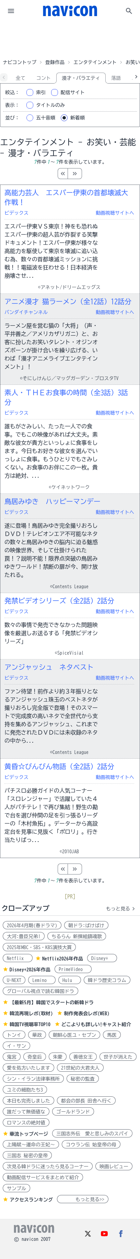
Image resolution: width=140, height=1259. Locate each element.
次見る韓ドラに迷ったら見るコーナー (48, 1166)
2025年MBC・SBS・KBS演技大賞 (39, 947)
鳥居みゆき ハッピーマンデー (52, 501)
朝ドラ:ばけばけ (86, 925)
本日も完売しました (28, 1100)
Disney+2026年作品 (30, 969)
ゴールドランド (73, 1111)
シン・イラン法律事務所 (33, 1079)
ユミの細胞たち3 (25, 1089)
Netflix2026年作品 (62, 958)
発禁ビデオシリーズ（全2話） (59, 600)
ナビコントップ (19, 62)
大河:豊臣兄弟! (23, 936)
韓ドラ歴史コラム (107, 980)
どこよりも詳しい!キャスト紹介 (96, 1024)
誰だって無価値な (26, 1111)
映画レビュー (114, 1166)
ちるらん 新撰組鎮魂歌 (76, 936)
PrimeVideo (73, 969)
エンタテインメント (95, 62)
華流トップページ (29, 1134)
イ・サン (16, 1046)
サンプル (16, 1188)
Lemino (41, 980)
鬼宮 (11, 1057)
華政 (37, 1035)
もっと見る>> (82, 1199)
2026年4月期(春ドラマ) (32, 925)
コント (43, 78)
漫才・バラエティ (81, 78)
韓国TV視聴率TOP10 (30, 1024)
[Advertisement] (70, 39)
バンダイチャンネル (26, 312)
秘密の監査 (83, 1079)
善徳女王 (83, 1057)
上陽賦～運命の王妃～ (31, 1144)
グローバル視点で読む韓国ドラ (40, 991)
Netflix (17, 958)
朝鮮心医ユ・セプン (74, 1035)
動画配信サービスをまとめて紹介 (43, 1177)
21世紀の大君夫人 (80, 1068)
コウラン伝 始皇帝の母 (91, 1144)
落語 (116, 78)
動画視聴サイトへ (115, 213)
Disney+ (102, 958)
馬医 (112, 1035)
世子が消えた (118, 1057)
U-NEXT (14, 980)
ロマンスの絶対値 (26, 1122)
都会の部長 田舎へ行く (86, 1100)
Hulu (69, 980)
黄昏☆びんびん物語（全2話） (59, 766)
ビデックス (16, 213)
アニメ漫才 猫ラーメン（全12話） (67, 301)
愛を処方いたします (28, 1068)
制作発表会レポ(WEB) (86, 1013)
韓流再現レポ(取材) (31, 1013)
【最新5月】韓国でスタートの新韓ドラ (52, 1002)
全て (20, 78)
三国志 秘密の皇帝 (27, 1155)
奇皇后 (34, 1057)
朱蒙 (57, 1057)
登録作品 (55, 62)
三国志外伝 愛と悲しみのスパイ (92, 1133)
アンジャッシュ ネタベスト (49, 667)
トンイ (14, 1035)
